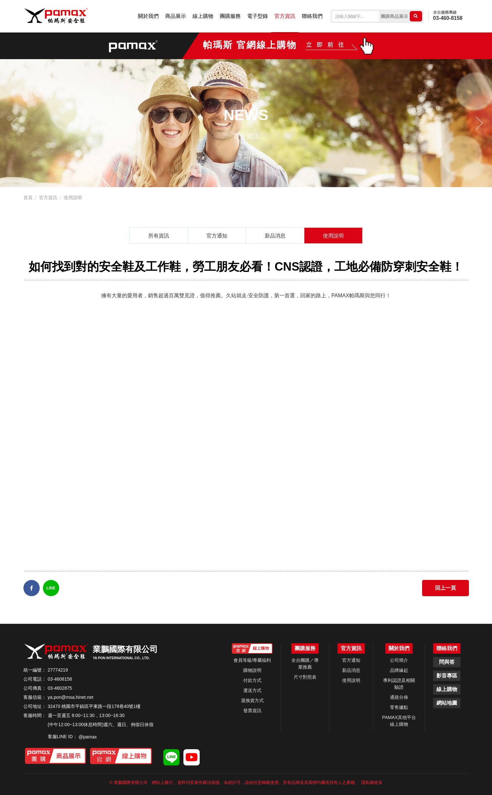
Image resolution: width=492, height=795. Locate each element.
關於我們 (148, 16)
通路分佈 (399, 697)
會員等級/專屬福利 (252, 660)
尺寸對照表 (305, 677)
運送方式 (252, 690)
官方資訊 (284, 16)
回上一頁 (445, 588)
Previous (16, 123)
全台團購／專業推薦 (305, 664)
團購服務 (230, 16)
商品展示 (175, 16)
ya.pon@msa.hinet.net (70, 697)
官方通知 (216, 235)
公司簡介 (399, 660)
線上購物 (203, 16)
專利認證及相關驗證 (399, 684)
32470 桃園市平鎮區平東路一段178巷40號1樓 (94, 706)
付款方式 (252, 680)
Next (475, 123)
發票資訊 (252, 710)
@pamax (88, 736)
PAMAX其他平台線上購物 (399, 721)
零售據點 (399, 707)
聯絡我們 (312, 16)
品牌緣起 (399, 670)
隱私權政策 (371, 782)
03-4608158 (60, 679)
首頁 (28, 197)
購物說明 (252, 670)
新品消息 (275, 235)
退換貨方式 (252, 700)
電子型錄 (257, 16)
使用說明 (73, 197)
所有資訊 (158, 235)
